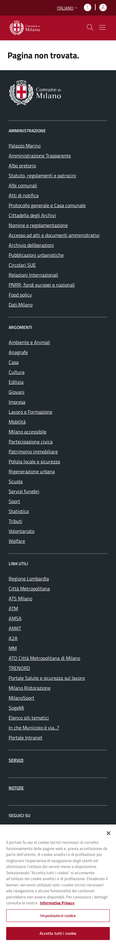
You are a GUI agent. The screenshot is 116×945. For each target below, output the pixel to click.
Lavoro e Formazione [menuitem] (30, 412)
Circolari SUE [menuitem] (22, 265)
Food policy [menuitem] (20, 294)
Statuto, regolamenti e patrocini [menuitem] (42, 175)
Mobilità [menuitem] (17, 421)
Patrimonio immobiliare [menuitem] (33, 451)
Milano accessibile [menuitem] (27, 431)
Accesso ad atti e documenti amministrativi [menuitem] (54, 235)
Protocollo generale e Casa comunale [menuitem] (47, 205)
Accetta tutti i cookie (58, 936)
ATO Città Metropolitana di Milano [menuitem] (44, 658)
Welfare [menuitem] (17, 541)
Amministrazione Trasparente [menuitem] (40, 155)
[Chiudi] (108, 836)
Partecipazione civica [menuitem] (31, 441)
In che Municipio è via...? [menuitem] (34, 727)
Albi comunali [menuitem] (23, 185)
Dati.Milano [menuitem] (20, 304)
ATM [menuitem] (13, 608)
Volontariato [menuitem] (21, 531)
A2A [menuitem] (13, 638)
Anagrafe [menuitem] (18, 352)
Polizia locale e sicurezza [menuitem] (34, 461)
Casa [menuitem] (14, 362)
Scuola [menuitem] (16, 481)
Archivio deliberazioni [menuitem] (31, 245)
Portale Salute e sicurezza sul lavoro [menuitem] (47, 678)
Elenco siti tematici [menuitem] (29, 717)
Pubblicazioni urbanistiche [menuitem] (36, 255)
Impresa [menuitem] (17, 402)
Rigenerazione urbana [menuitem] (32, 471)
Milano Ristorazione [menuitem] (29, 688)
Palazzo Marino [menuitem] (25, 145)
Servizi (16, 760)
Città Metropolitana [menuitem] (29, 588)
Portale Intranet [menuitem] (25, 737)
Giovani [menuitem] (16, 392)
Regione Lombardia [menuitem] (29, 578)
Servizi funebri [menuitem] (24, 491)
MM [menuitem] (13, 648)
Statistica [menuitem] (19, 511)
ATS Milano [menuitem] (20, 598)
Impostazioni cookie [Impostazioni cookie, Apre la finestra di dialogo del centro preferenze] (57, 918)
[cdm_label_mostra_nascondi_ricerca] (90, 27)
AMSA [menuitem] (15, 618)
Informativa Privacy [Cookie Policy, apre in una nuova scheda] (57, 906)
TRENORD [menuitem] (19, 668)
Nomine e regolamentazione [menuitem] (38, 225)
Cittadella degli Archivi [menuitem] (32, 215)
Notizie (16, 787)
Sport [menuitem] (14, 501)
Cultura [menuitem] (16, 372)
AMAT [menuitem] (15, 628)
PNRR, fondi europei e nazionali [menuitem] (42, 284)
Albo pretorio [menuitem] (22, 165)
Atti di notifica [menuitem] (24, 195)
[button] (68, 8)
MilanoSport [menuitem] (21, 698)
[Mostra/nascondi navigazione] (102, 27)
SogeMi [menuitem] (16, 707)
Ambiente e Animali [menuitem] (29, 342)
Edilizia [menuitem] (16, 382)
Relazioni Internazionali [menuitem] (33, 275)
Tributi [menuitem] (15, 521)
